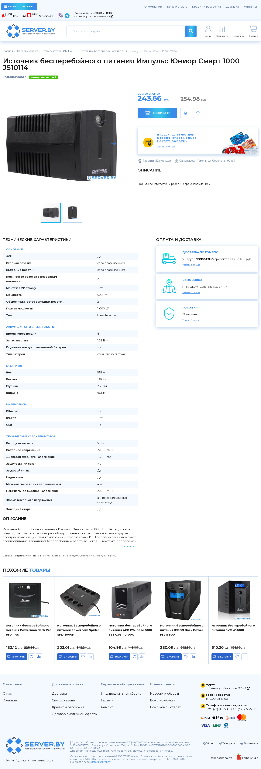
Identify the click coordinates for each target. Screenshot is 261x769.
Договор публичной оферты (74, 714)
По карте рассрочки (172, 141)
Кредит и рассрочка (206, 6)
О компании (153, 6)
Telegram (227, 743)
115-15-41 (19, 16)
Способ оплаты (64, 700)
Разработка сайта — (222, 757)
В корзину (157, 113)
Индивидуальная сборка (121, 693)
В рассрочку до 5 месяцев (176, 137)
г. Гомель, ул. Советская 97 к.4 (93, 16)
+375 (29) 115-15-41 (217, 709)
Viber (208, 743)
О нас (7, 693)
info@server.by (101, 761)
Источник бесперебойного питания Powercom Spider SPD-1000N (79, 630)
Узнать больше (166, 146)
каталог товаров (18, 6)
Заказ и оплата (177, 6)
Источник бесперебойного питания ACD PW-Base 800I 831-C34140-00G (130, 630)
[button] (113, 143)
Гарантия (108, 700)
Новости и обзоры (164, 693)
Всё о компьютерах (165, 707)
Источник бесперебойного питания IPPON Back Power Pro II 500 (182, 630)
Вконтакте (249, 743)
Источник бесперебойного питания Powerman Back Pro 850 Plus (28, 630)
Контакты (250, 6)
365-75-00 (46, 16)
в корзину (18, 656)
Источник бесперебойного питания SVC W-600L (233, 628)
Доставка (232, 6)
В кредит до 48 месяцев (175, 134)
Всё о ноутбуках (162, 700)
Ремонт (107, 707)
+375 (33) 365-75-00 (243, 709)
